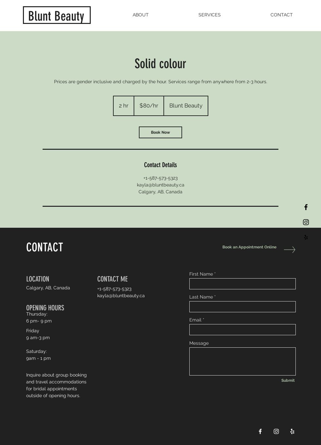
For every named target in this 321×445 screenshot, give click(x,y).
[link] (160, 132)
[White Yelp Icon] (292, 431)
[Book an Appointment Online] (247, 247)
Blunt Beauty (56, 16)
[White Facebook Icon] (260, 431)
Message (199, 343)
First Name (201, 274)
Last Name (201, 297)
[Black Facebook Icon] (306, 207)
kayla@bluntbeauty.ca (121, 295)
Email (195, 320)
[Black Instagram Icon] (306, 222)
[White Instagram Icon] (276, 431)
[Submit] (287, 381)
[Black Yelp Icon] (306, 237)
